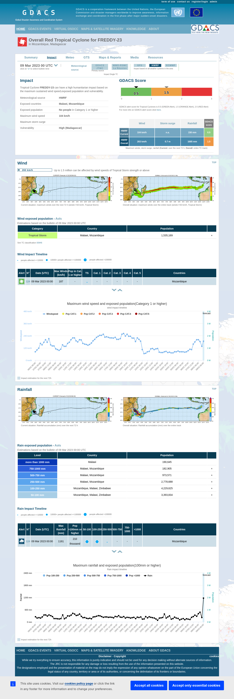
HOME (20, 29)
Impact (51, 57)
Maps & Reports (110, 57)
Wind (142, 123)
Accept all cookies (148, 685)
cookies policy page (79, 683)
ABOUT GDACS (159, 650)
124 (28, 281)
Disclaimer (105, 656)
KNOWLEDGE (136, 29)
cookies (214, 656)
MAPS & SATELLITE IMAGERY (102, 29)
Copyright (120, 656)
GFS (139, 65)
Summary (31, 57)
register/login (200, 1)
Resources (155, 57)
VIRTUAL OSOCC (66, 29)
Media (134, 57)
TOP (214, 162)
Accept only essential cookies (196, 685)
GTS (87, 57)
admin (213, 1)
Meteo (70, 57)
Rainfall (192, 123)
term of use (168, 1)
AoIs (58, 218)
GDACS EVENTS (39, 29)
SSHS (39, 243)
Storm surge (167, 123)
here (159, 110)
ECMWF (170, 65)
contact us (183, 1)
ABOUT (154, 29)
